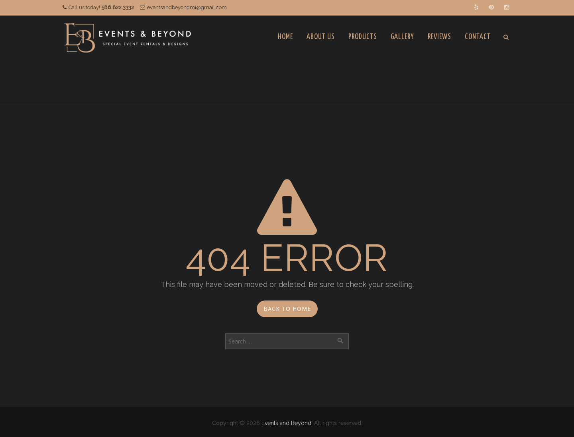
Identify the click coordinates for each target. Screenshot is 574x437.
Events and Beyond (286, 423)
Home (285, 37)
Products (362, 37)
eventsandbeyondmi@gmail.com (187, 7)
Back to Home (287, 308)
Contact (478, 37)
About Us (321, 37)
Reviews (439, 37)
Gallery (402, 37)
